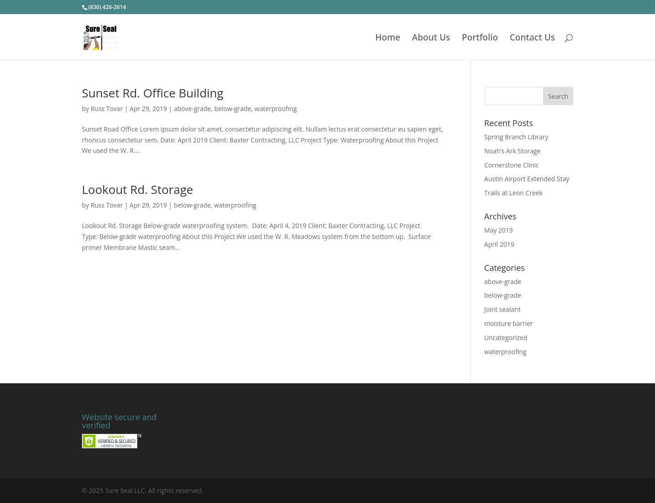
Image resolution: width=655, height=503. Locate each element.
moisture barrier (508, 323)
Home (387, 38)
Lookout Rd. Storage (137, 189)
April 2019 (499, 244)
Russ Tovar (107, 108)
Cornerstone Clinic (511, 165)
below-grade (232, 108)
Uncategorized (505, 337)
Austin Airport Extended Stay (526, 178)
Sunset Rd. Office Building (152, 93)
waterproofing (276, 108)
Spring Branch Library (516, 136)
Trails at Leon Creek (513, 192)
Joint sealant (502, 309)
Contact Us (532, 38)
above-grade (192, 108)
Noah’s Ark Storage (512, 151)
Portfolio (480, 38)
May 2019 (498, 230)
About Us (431, 38)
